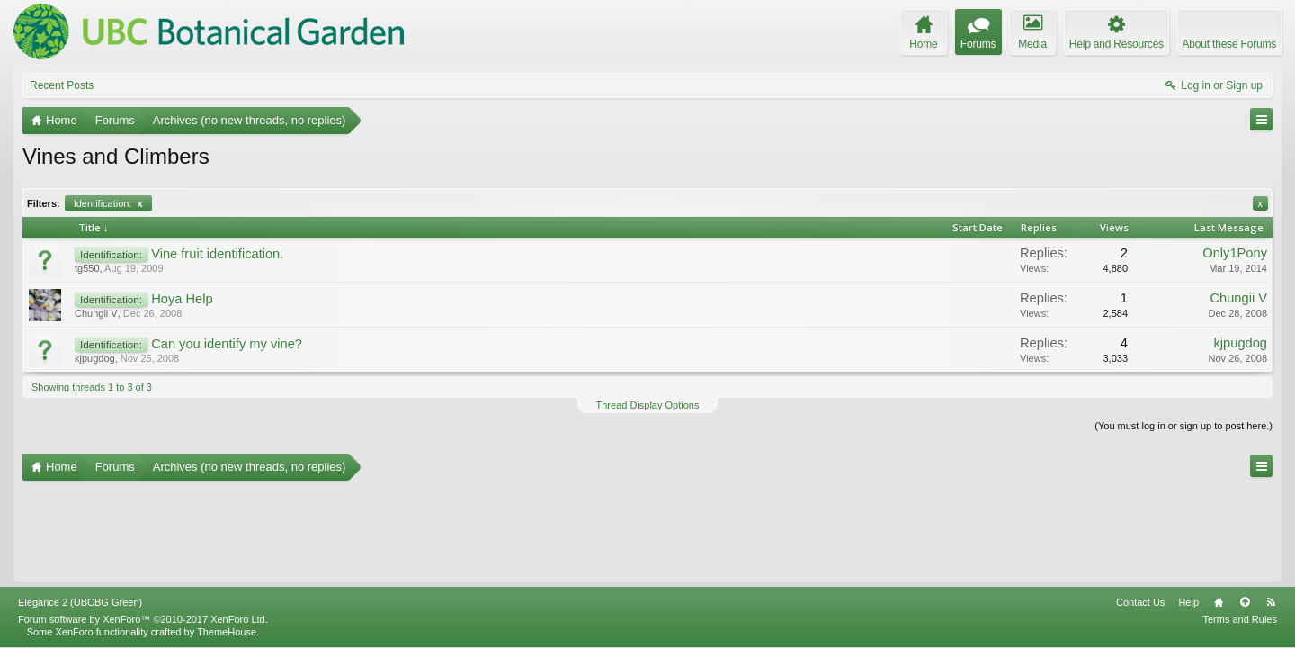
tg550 (87, 268)
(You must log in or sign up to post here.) (1183, 425)
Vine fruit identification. (217, 254)
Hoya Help (181, 299)
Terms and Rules (1239, 619)
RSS (1270, 602)
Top (1244, 602)
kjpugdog (95, 358)
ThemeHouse (226, 631)
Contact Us (1140, 602)
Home (1218, 602)
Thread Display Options (648, 405)
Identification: (108, 203)
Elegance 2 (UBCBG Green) (80, 602)
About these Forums (1229, 44)
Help (1188, 602)
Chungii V (96, 313)
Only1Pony (1234, 253)
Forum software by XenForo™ (143, 619)
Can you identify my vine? (226, 344)
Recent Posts (62, 85)
